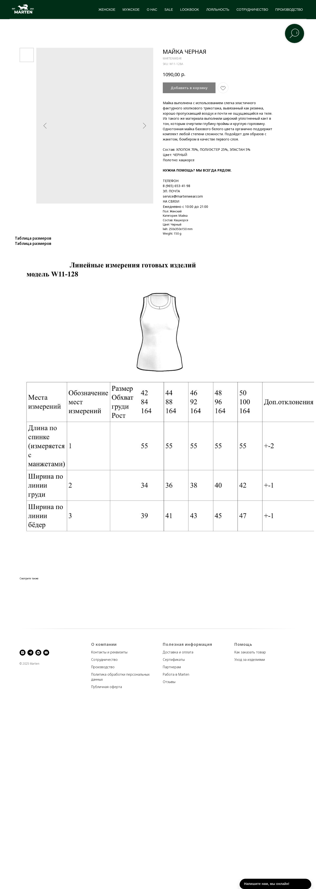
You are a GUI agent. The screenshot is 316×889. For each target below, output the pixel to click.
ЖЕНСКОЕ (107, 9)
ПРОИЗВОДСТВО (289, 9)
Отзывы (169, 681)
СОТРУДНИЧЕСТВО (252, 9)
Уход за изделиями (249, 659)
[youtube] (46, 653)
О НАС (152, 9)
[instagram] (23, 653)
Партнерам (172, 667)
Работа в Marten (176, 674)
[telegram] (30, 653)
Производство (103, 667)
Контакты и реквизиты (109, 652)
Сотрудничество (104, 659)
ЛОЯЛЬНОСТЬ (217, 9)
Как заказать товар (250, 652)
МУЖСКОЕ (131, 9)
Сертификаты (174, 659)
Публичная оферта (106, 686)
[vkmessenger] (38, 653)
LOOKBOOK (189, 9)
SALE (168, 9)
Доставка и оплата (178, 652)
